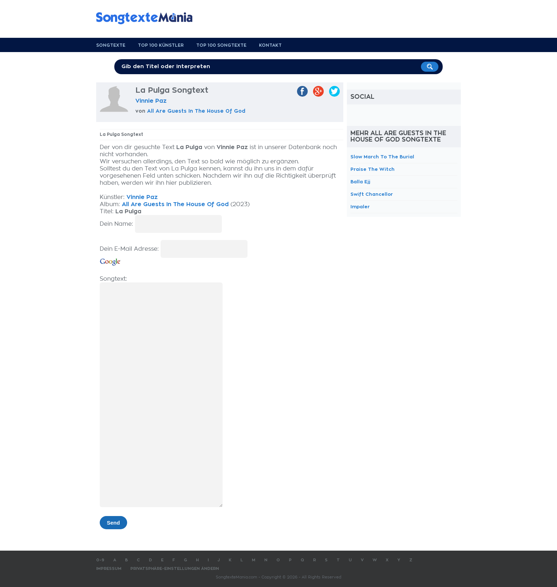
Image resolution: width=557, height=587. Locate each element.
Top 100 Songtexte (221, 45)
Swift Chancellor (371, 194)
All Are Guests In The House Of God (196, 110)
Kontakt (270, 45)
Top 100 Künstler (161, 45)
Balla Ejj (360, 181)
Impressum (108, 569)
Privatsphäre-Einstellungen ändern (174, 569)
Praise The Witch (372, 169)
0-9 (100, 560)
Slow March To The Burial (382, 156)
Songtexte (110, 45)
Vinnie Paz (151, 101)
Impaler (360, 206)
